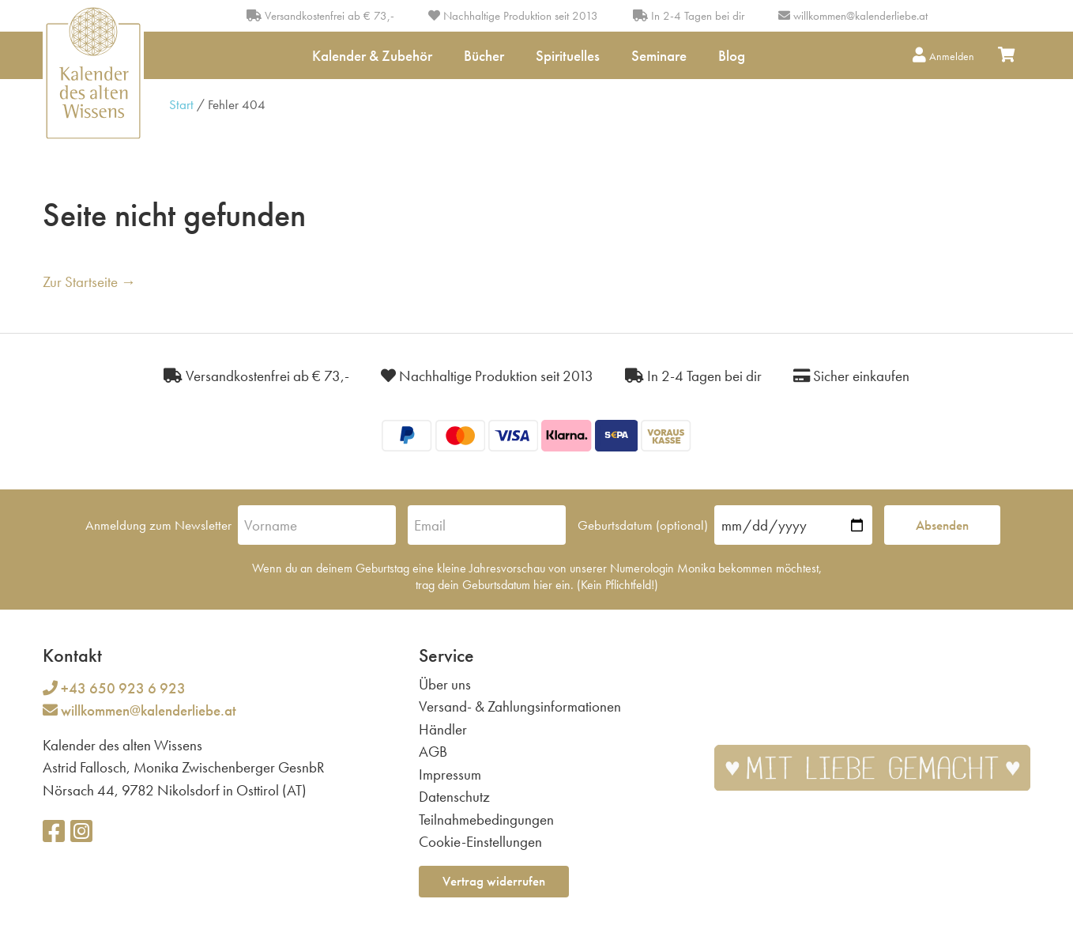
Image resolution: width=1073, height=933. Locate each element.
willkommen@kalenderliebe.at (860, 16)
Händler (443, 729)
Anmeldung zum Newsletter (158, 525)
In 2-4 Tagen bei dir (688, 16)
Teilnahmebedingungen (486, 819)
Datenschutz (454, 796)
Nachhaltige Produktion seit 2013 (513, 16)
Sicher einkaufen (851, 376)
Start (181, 104)
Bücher (484, 56)
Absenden (942, 525)
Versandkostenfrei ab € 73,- (320, 16)
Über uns (445, 684)
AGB (433, 751)
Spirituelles (568, 56)
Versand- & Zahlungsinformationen (520, 706)
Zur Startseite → (89, 282)
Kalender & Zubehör (372, 56)
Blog (731, 56)
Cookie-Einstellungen (480, 842)
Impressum (450, 774)
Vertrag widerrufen (493, 881)
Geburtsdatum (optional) (643, 525)
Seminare (659, 56)
